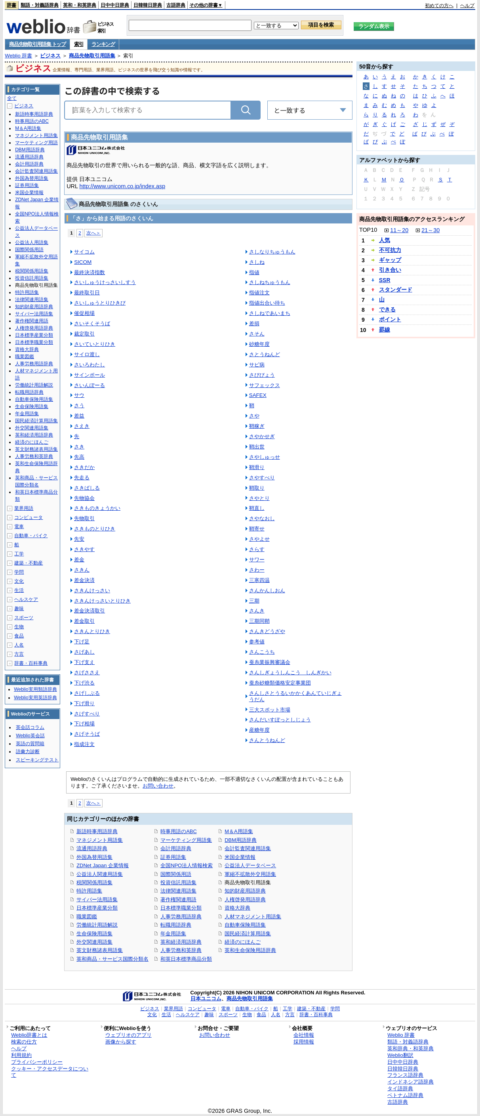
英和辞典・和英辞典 (410, 1048)
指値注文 (259, 293)
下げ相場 (84, 724)
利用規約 (21, 1055)
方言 (19, 654)
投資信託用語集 (178, 882)
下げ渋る (84, 683)
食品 (19, 636)
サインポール (89, 375)
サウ (79, 395)
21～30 (430, 230)
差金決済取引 (89, 611)
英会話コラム (30, 727)
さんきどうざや (267, 631)
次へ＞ (93, 232)
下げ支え (84, 662)
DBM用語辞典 (241, 840)
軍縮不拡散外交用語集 (250, 874)
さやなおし (262, 518)
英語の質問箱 (30, 743)
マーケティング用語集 (186, 840)
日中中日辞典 (115, 5)
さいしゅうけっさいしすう (105, 282)
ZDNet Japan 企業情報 (102, 865)
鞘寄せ (257, 529)
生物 (19, 627)
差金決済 (84, 580)
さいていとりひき (94, 344)
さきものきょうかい (97, 508)
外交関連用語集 (94, 942)
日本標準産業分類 (97, 908)
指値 (254, 272)
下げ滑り (84, 703)
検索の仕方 (24, 1042)
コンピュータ (28, 517)
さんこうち (262, 652)
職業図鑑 (86, 917)
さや (254, 416)
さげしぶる (87, 693)
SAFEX (258, 395)
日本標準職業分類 (181, 908)
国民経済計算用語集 (248, 934)
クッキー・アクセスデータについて (49, 1072)
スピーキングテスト (37, 760)
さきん (82, 570)
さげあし (84, 652)
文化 (19, 581)
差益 (79, 416)
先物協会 (84, 498)
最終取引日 (87, 293)
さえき (82, 426)
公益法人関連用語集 (99, 874)
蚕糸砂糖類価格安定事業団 (280, 683)
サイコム (84, 252)
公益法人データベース (250, 865)
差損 (254, 323)
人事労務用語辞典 (181, 917)
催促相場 (84, 313)
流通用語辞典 (91, 848)
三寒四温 (259, 580)
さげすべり (87, 714)
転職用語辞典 (175, 925)
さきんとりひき (92, 631)
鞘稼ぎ (257, 426)
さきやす (84, 549)
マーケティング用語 (36, 142)
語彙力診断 (28, 751)
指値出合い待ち (267, 303)
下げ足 (82, 642)
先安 (79, 539)
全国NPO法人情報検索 (186, 865)
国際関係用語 (175, 874)
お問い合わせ (158, 786)
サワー (257, 560)
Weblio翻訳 (400, 1055)
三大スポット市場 (269, 710)
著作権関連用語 (178, 899)
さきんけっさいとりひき (102, 601)
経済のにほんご (243, 942)
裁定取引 (84, 334)
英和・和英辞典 (79, 5)
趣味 (19, 608)
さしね (257, 262)
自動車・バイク (31, 535)
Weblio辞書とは (29, 1035)
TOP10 (368, 230)
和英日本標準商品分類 (186, 959)
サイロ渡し (87, 354)
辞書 (11, 5)
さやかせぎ (262, 436)
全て (12, 98)
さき (79, 447)
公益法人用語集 (31, 242)
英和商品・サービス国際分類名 (112, 959)
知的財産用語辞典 (245, 891)
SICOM (82, 262)
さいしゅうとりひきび (100, 303)
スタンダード (395, 289)
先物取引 (84, 518)
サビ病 (257, 365)
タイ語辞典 (400, 1088)
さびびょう (262, 375)
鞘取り (257, 488)
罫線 (384, 329)
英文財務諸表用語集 (99, 950)
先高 (79, 457)
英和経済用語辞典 (181, 942)
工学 (19, 554)
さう (79, 405)
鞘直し (257, 508)
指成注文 (84, 744)
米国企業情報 (240, 857)
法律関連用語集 (178, 891)
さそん (257, 334)
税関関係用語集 (94, 882)
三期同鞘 (259, 621)
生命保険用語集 (94, 934)
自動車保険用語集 (245, 925)
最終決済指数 (89, 272)
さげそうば (87, 734)
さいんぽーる (89, 385)
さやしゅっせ (264, 457)
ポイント (390, 319)
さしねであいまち (269, 313)
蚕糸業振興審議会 (269, 662)
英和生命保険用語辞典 (250, 950)
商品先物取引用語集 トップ (37, 44)
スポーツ (23, 617)
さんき (257, 611)
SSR (384, 280)
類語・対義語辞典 (40, 5)
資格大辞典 (237, 908)
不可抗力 (390, 250)
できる (387, 309)
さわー (257, 570)
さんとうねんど (267, 740)
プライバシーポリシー (37, 1062)
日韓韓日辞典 (147, 5)
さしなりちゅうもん (272, 252)
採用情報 (303, 1042)
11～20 (399, 230)
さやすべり (262, 478)
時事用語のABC (178, 831)
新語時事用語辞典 (97, 831)
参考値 (257, 642)
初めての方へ (439, 5)
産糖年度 (259, 730)
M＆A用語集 (239, 831)
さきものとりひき (94, 529)
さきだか (84, 467)
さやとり (259, 498)
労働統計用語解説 (97, 925)
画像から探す (120, 1042)
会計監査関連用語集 (248, 848)
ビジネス (50, 56)
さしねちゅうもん (269, 282)
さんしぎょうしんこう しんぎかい (290, 672)
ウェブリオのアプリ (128, 1035)
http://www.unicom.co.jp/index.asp (122, 186)
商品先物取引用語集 (92, 56)
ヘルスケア (26, 599)
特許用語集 (89, 891)
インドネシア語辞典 (410, 1082)
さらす (257, 549)
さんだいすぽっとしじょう (280, 720)
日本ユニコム (205, 999)
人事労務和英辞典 (181, 950)
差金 (79, 560)
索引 (78, 44)
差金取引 (84, 621)
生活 (19, 590)
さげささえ (87, 672)
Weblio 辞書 (18, 56)
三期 (254, 601)
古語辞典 (175, 5)
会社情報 (303, 1035)
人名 (19, 645)
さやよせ (259, 539)
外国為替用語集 (94, 857)
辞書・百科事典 (31, 663)
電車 (19, 526)
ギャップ (390, 260)
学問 (19, 572)
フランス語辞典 (405, 1075)
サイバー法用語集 (97, 899)
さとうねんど (264, 354)
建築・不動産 (28, 563)
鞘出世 (257, 447)
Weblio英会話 (30, 735)
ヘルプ (467, 5)
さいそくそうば (92, 323)
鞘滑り (257, 467)
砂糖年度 (259, 344)
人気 (384, 240)
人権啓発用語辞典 (245, 899)
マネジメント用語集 (99, 840)
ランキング (103, 44)
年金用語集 (173, 934)
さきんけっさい (92, 590)
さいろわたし (89, 365)
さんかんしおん (267, 590)
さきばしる (87, 488)
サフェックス (264, 385)
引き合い (390, 270)
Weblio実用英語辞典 (35, 697)
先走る (82, 478)
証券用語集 (173, 857)
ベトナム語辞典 (405, 1095)
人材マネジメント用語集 (253, 917)
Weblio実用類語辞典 (35, 689)
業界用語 (23, 508)
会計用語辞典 (175, 848)
